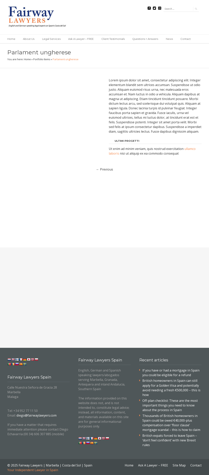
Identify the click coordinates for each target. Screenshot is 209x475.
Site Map (179, 464)
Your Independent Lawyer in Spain (32, 469)
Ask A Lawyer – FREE (81, 38)
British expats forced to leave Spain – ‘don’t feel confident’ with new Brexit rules (169, 439)
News (169, 38)
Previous (104, 169)
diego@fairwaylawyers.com (36, 415)
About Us (29, 38)
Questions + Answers (146, 38)
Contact (186, 38)
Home (11, 38)
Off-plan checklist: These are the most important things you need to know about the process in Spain (170, 404)
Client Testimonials (113, 38)
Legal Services (51, 38)
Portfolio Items (41, 59)
